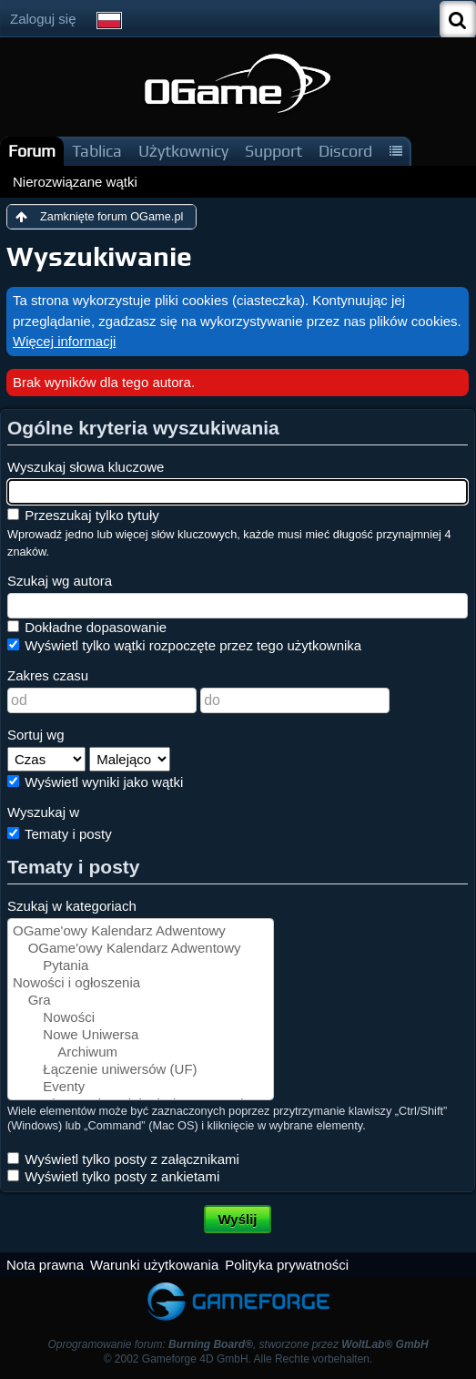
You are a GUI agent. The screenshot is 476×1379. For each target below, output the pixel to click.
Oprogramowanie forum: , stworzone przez (237, 1344)
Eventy (140, 1087)
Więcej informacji (64, 341)
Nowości (140, 1018)
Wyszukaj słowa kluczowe (85, 467)
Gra (140, 1000)
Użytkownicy (183, 150)
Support (273, 150)
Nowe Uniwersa (140, 1035)
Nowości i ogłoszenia (140, 983)
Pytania (140, 966)
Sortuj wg (36, 734)
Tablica (97, 150)
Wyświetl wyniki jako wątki (95, 782)
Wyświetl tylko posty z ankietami (113, 1176)
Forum (32, 150)
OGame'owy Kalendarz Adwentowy (140, 931)
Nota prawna (45, 1264)
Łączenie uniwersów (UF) (140, 1069)
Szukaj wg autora (59, 580)
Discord (345, 150)
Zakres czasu (47, 675)
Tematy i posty (59, 834)
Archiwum (140, 1052)
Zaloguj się (43, 18)
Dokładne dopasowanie (87, 627)
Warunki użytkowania (154, 1264)
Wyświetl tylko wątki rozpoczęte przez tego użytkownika (184, 645)
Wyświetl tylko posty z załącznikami (123, 1159)
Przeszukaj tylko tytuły (83, 515)
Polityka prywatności (287, 1264)
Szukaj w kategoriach (72, 906)
